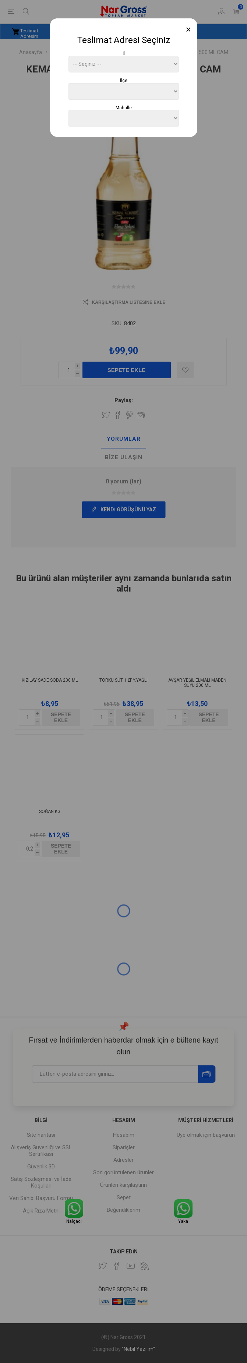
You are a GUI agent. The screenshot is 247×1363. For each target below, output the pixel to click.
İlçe (123, 80)
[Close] (188, 29)
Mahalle (124, 107)
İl (124, 53)
